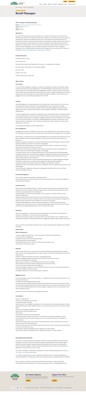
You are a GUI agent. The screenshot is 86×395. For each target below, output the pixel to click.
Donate (65, 1)
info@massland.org (68, 387)
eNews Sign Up (72, 1)
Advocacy (55, 4)
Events (40, 4)
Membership (60, 4)
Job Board (25, 7)
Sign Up (28, 380)
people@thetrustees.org (23, 26)
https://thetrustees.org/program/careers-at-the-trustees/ (30, 24)
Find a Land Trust (71, 4)
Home (17, 7)
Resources (50, 4)
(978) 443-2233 (60, 387)
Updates (45, 4)
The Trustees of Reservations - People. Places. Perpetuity (36, 50)
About (66, 4)
